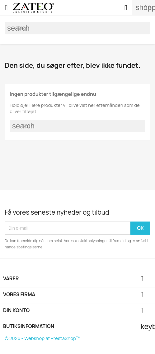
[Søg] (77, 28)
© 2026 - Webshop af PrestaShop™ (42, 338)
